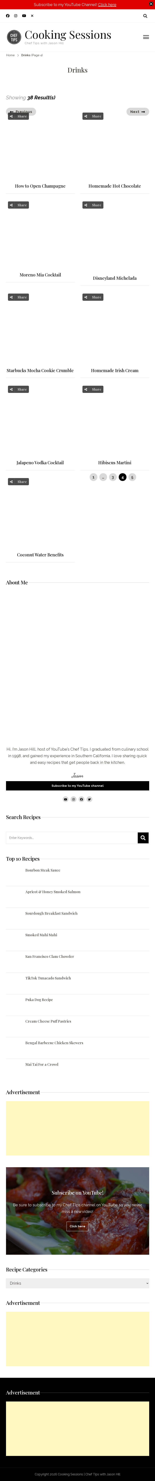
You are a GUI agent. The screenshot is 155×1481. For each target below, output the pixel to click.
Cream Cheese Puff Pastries (48, 1021)
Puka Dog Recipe (39, 999)
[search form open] (145, 16)
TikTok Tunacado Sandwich (48, 978)
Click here (107, 4)
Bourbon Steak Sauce (42, 870)
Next (134, 112)
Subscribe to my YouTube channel (78, 786)
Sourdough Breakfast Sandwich (51, 913)
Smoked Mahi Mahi (41, 935)
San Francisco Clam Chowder (49, 956)
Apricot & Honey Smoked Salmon (53, 891)
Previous (24, 112)
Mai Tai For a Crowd (41, 1064)
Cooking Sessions (68, 34)
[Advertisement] (77, 1128)
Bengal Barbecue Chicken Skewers (54, 1042)
